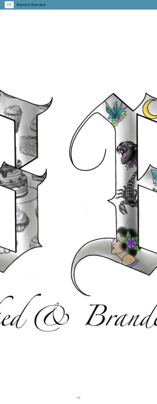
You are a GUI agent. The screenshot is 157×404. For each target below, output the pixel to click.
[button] (78, 398)
